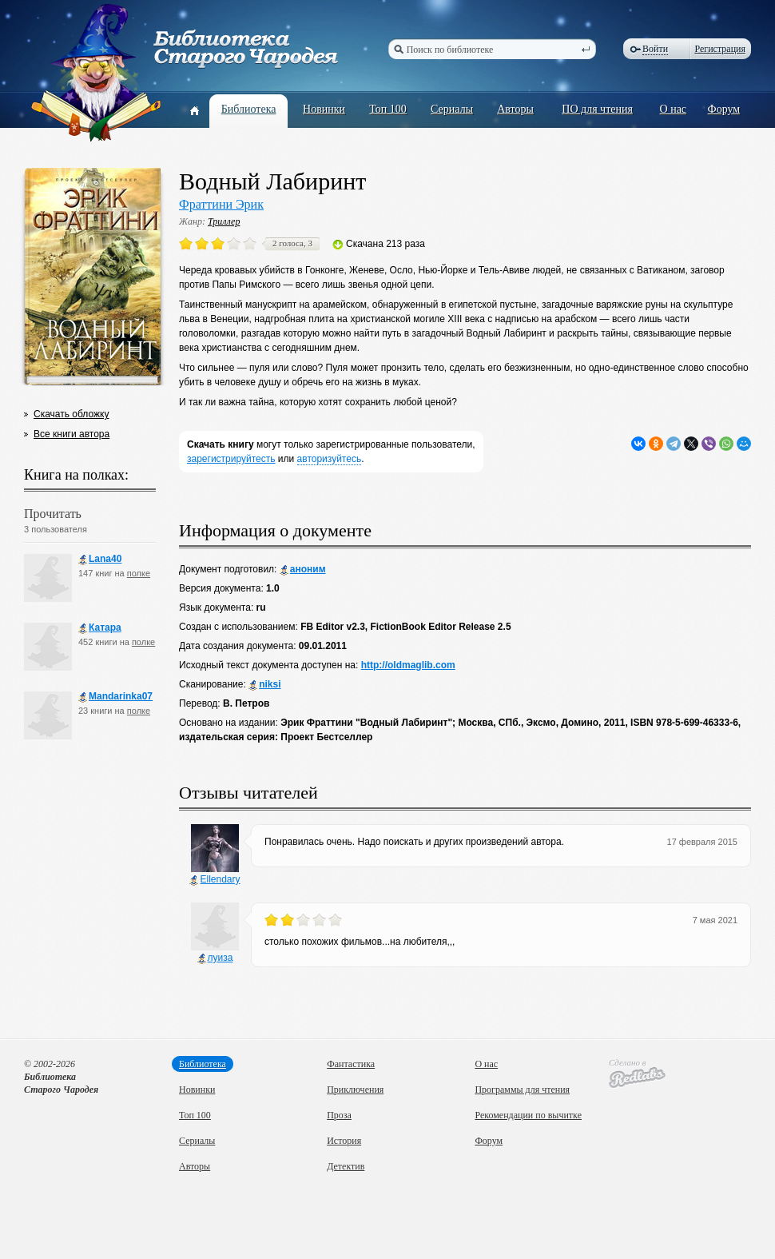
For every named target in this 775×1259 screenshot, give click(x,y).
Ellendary (214, 880)
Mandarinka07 (115, 697)
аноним (303, 570)
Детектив (345, 1166)
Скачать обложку (71, 414)
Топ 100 (388, 109)
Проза (339, 1115)
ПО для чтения (597, 109)
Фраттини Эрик (221, 204)
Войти (655, 48)
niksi (264, 685)
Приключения (355, 1089)
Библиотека (248, 109)
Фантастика (351, 1064)
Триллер (224, 221)
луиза (215, 958)
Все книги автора (71, 434)
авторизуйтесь (329, 458)
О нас (673, 109)
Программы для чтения (522, 1089)
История (344, 1140)
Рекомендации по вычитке (528, 1115)
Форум (724, 109)
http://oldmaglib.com (408, 665)
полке (138, 573)
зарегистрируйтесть (231, 458)
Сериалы (452, 109)
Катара (99, 628)
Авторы (515, 109)
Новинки (324, 109)
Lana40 (99, 559)
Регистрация (719, 48)
